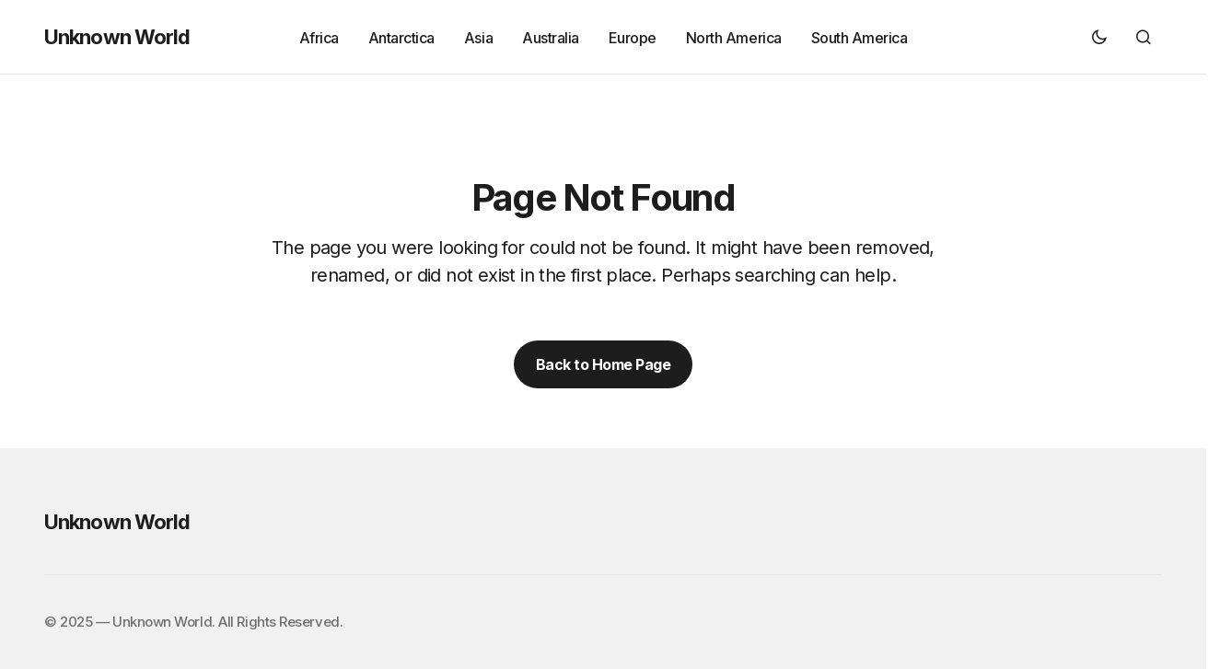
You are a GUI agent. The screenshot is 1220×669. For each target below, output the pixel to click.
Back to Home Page (603, 364)
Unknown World (117, 37)
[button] (1099, 36)
